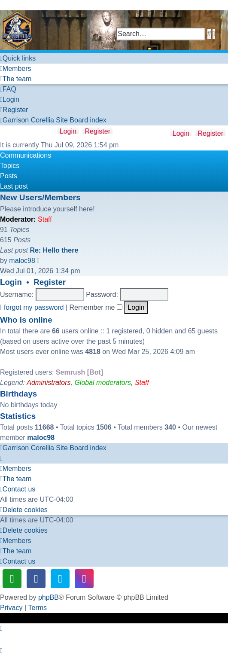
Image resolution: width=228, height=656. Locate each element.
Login (181, 133)
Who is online (26, 319)
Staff (45, 219)
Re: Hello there (54, 250)
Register (210, 133)
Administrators (48, 382)
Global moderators (102, 382)
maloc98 (22, 260)
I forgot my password (32, 307)
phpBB (48, 597)
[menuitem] (15, 69)
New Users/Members (40, 197)
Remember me (96, 307)
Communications (25, 155)
